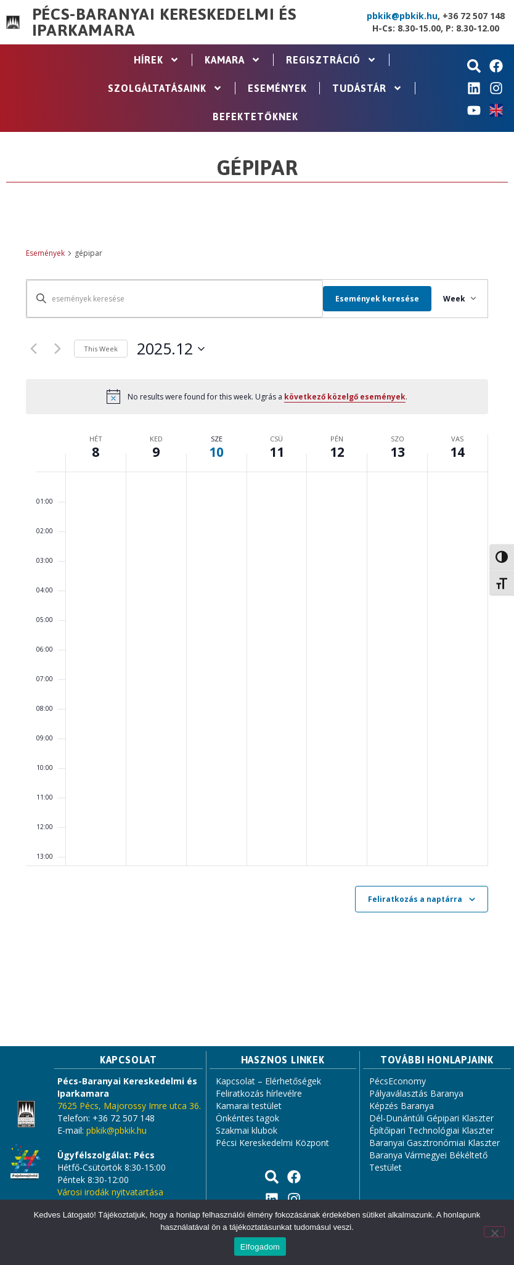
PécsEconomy (397, 1081)
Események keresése (370, 298)
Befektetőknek (255, 116)
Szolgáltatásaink (165, 88)
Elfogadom (260, 1246)
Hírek (156, 60)
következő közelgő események (345, 396)
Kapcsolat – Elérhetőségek (268, 1081)
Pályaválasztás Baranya (416, 1093)
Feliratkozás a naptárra (415, 899)
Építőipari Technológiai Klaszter (431, 1130)
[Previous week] (33, 349)
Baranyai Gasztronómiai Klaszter (434, 1142)
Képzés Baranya (401, 1105)
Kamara (233, 60)
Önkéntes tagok (247, 1118)
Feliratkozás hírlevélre (259, 1093)
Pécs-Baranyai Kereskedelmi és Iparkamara (164, 22)
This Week (101, 348)
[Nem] (494, 1231)
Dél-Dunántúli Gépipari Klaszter (431, 1118)
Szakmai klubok (246, 1130)
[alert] (257, 396)
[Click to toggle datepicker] (171, 349)
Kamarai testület (249, 1105)
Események (277, 88)
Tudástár (367, 88)
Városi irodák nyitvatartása (110, 1192)
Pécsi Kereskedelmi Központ (272, 1142)
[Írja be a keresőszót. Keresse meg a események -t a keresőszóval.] (171, 298)
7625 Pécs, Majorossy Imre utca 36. (129, 1105)
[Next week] (57, 349)
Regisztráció (331, 60)
